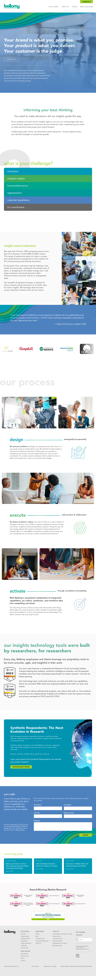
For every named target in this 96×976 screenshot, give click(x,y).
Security (23, 960)
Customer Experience (26, 943)
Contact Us (11, 59)
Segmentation (24, 941)
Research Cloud (56, 936)
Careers (23, 958)
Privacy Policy (15, 826)
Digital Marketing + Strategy (60, 943)
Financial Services (40, 938)
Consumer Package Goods (42, 941)
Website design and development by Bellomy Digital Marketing (76, 966)
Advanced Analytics (57, 941)
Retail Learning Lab (57, 945)
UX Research (24, 945)
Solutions (53, 7)
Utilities (37, 934)
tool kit (65, 7)
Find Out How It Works (21, 767)
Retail (37, 936)
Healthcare (38, 943)
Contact (86, 2)
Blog (75, 7)
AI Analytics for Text (57, 938)
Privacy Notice (35, 966)
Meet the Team (24, 956)
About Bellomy (24, 953)
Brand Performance (25, 938)
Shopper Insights (25, 936)
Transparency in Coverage (49, 966)
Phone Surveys (24, 947)
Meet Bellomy (86, 7)
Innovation (23, 934)
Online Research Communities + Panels (62, 934)
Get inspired (80, 932)
